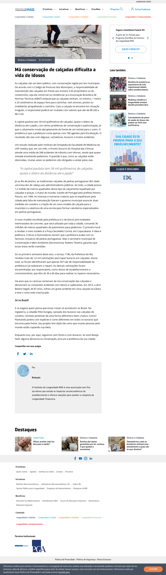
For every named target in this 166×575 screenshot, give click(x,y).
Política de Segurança (86, 559)
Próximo (147, 37)
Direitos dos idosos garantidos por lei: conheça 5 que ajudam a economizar (92, 445)
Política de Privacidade (65, 559)
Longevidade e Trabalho (78, 17)
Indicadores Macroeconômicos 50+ (55, 484)
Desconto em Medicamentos (28, 501)
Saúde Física (38, 438)
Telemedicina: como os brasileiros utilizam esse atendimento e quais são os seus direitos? (138, 445)
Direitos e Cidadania (27, 60)
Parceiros (69, 472)
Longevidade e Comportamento (138, 17)
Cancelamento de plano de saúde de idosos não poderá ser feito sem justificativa (138, 121)
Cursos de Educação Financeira (73, 501)
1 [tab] (129, 58)
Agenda (33, 472)
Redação (36, 377)
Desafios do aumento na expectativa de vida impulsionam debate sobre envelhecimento (139, 86)
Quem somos (21, 472)
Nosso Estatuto (104, 559)
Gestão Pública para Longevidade (30, 488)
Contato (59, 472)
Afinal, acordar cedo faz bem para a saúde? (43, 442)
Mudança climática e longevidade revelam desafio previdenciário (138, 102)
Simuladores (93, 501)
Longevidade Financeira (107, 17)
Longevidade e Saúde (51, 17)
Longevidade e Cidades (24, 17)
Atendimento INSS (50, 501)
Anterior (114, 37)
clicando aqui (64, 572)
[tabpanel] (130, 40)
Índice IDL (77, 484)
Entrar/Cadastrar (143, 9)
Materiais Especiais (24, 505)
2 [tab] (132, 58)
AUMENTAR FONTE (143, 2)
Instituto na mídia (46, 472)
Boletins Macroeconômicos (27, 484)
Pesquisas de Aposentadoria (59, 488)
